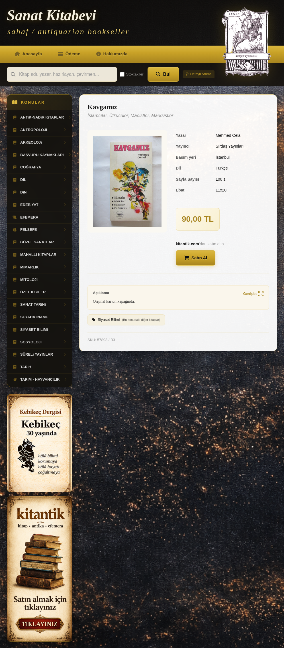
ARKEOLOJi (40, 142)
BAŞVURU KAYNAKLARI (42, 155)
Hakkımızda (112, 53)
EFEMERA (40, 217)
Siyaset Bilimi (126, 320)
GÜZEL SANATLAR (40, 242)
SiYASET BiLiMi (40, 329)
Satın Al (195, 257)
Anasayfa (28, 53)
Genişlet (253, 294)
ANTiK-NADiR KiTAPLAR (42, 117)
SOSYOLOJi (40, 342)
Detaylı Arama (199, 74)
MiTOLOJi (40, 280)
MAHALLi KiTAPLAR (40, 254)
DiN (40, 192)
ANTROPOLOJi (40, 130)
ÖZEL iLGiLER (40, 292)
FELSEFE (40, 229)
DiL (40, 180)
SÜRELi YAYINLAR (40, 354)
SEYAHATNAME (40, 317)
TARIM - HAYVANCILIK (40, 379)
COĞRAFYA (40, 167)
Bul (163, 74)
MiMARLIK (40, 267)
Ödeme (69, 53)
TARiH (40, 367)
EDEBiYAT (40, 205)
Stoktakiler (132, 74)
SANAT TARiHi (40, 304)
